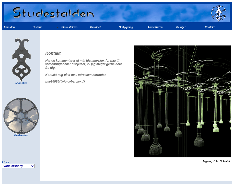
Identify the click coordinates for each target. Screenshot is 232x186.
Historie (37, 27)
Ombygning (126, 27)
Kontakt (209, 27)
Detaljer (181, 27)
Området (95, 27)
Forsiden (9, 27)
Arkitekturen (155, 27)
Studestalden (69, 27)
